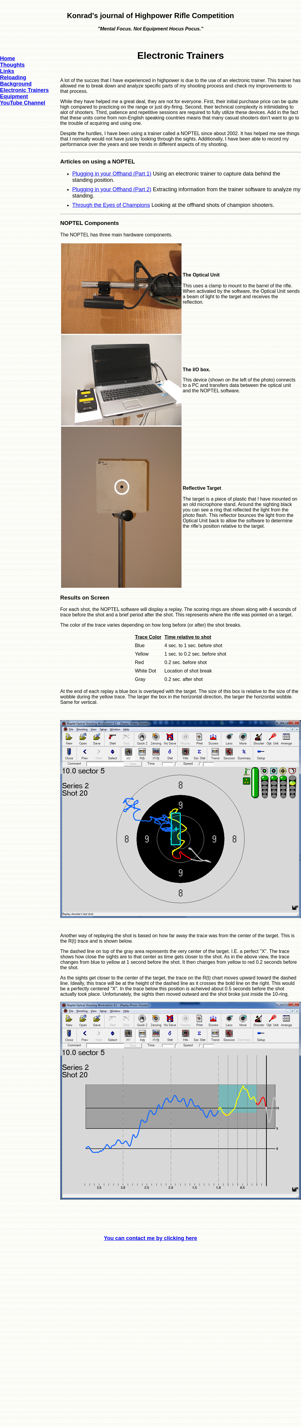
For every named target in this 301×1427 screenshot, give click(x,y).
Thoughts (12, 65)
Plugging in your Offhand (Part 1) (111, 174)
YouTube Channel (22, 103)
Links (7, 71)
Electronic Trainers (24, 90)
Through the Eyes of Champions (111, 205)
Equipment (14, 96)
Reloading (13, 77)
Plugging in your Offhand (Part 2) (111, 189)
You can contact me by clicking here (150, 1238)
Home (7, 58)
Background (16, 84)
